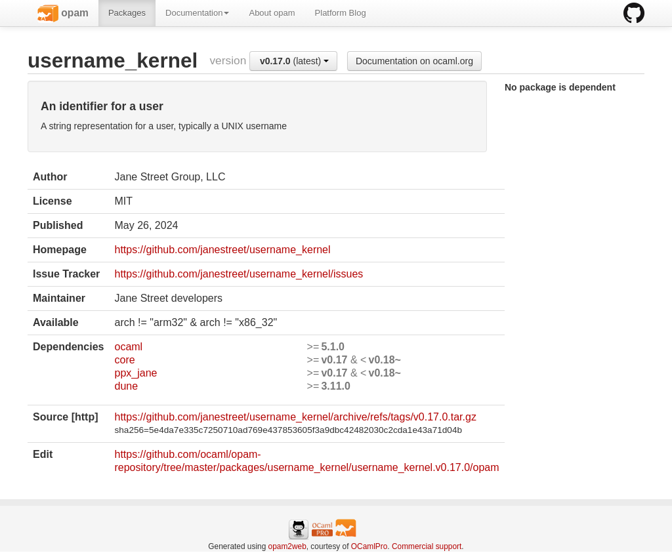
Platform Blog (340, 13)
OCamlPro (369, 546)
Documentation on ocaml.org (414, 61)
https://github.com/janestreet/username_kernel (222, 249)
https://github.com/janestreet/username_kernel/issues (238, 273)
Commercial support (426, 546)
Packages (127, 13)
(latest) (294, 61)
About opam (272, 13)
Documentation (197, 13)
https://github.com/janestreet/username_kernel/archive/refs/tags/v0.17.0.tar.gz (295, 416)
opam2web (287, 546)
